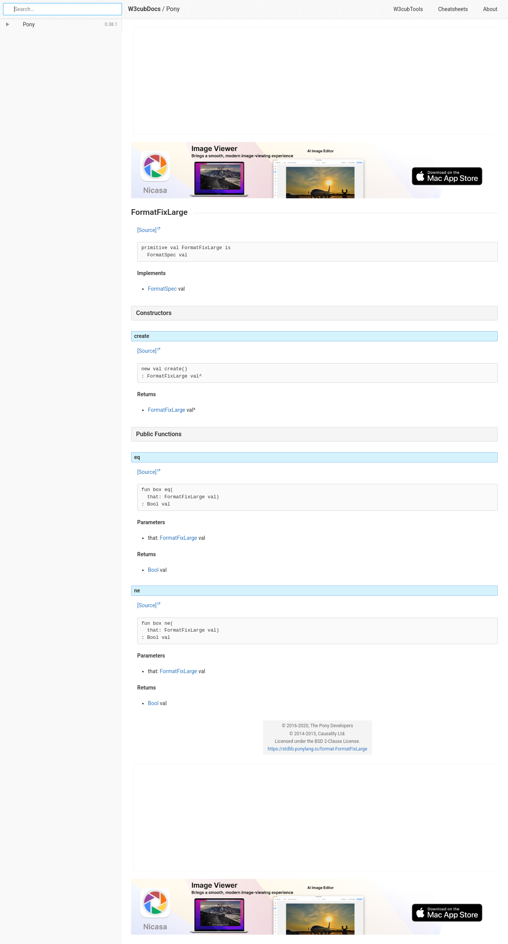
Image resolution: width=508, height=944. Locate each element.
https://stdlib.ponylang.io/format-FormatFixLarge (317, 749)
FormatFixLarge (166, 410)
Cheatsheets (453, 9)
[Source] (147, 230)
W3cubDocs (144, 9)
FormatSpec (162, 289)
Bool (153, 570)
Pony (173, 9)
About (490, 9)
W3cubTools (408, 9)
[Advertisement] (314, 80)
